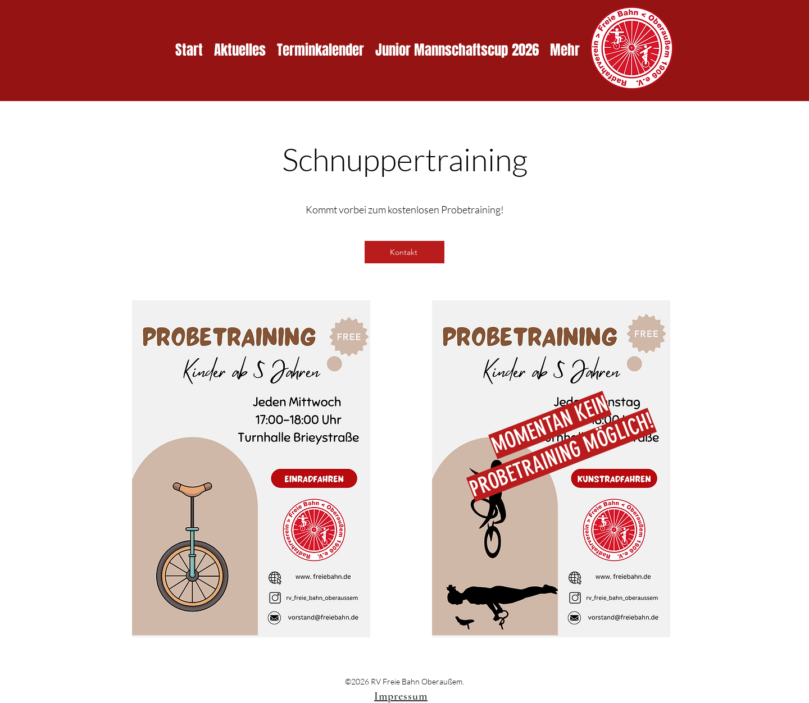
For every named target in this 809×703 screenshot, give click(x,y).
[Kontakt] (404, 252)
